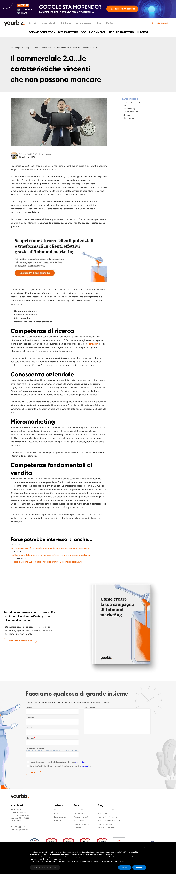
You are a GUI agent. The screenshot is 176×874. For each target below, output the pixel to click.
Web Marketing (68, 32)
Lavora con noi (84, 23)
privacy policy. (80, 762)
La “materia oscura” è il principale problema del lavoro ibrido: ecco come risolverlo (50, 548)
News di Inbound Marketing (109, 820)
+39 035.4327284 (21, 827)
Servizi (32, 23)
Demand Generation (42, 32)
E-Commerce (128, 118)
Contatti (110, 23)
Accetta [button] (139, 867)
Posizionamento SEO (82, 817)
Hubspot (142, 32)
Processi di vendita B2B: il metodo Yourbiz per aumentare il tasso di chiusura (46, 562)
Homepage (15, 47)
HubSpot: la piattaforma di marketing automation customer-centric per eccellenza (50, 555)
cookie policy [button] (107, 854)
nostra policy (86, 766)
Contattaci (162, 23)
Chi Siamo (65, 23)
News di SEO (103, 813)
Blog (98, 23)
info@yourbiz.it (22, 830)
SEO (83, 32)
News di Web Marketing (107, 817)
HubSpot (126, 115)
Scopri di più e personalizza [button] (45, 867)
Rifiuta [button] (124, 867)
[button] (145, 848)
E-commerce (97, 32)
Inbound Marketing (130, 112)
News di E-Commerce (107, 828)
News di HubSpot (105, 824)
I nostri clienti (48, 23)
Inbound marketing (121, 32)
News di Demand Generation (110, 810)
